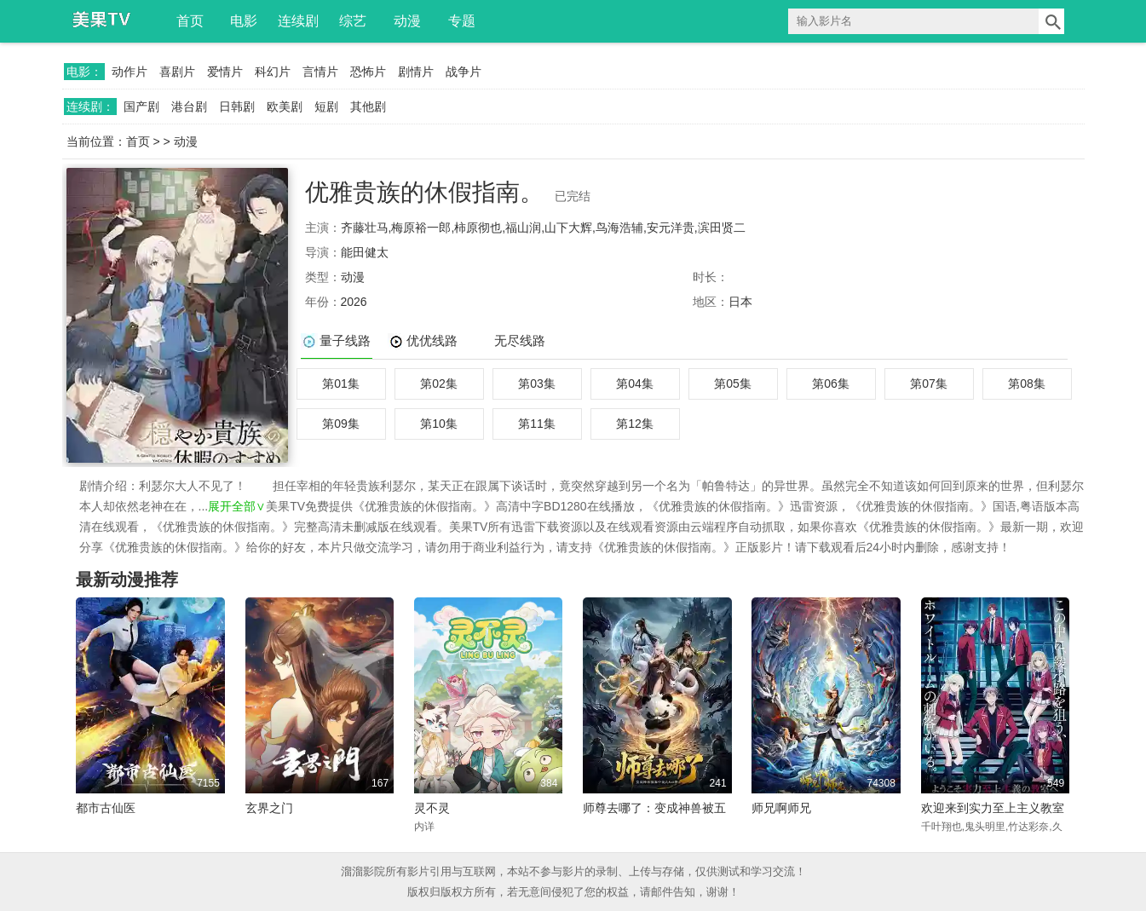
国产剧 (141, 106)
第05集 (733, 383)
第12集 (635, 423)
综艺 (352, 21)
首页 (190, 21)
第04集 (635, 383)
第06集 (830, 383)
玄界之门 (269, 808)
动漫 (407, 21)
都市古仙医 (105, 808)
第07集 (928, 383)
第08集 (1026, 383)
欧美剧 (284, 106)
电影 (243, 21)
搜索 (1051, 21)
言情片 (320, 71)
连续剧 (298, 21)
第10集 (439, 423)
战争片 (463, 71)
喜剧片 (177, 71)
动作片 (129, 71)
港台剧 (189, 106)
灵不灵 (432, 808)
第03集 (537, 383)
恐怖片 (368, 71)
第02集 (439, 383)
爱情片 (225, 71)
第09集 (341, 423)
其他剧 (368, 106)
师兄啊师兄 (781, 808)
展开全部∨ (237, 506)
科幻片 (273, 71)
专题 (461, 21)
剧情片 (416, 71)
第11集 (537, 423)
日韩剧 (237, 106)
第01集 (341, 383)
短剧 (326, 106)
